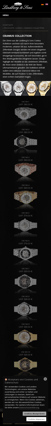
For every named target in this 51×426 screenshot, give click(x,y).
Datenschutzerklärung (29, 407)
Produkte (9, 28)
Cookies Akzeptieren (34, 413)
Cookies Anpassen (36, 419)
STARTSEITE (8, 25)
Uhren (19, 28)
